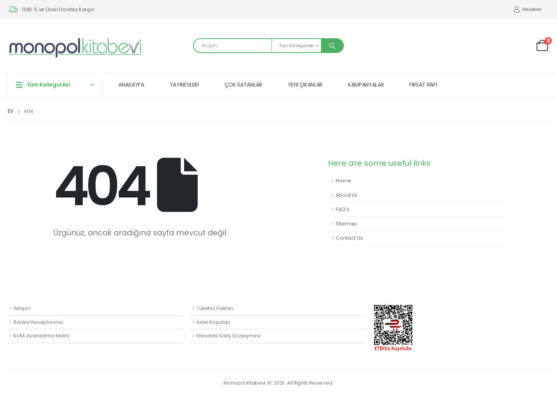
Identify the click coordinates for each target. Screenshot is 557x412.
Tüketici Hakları (214, 308)
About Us (346, 195)
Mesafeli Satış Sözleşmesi (228, 335)
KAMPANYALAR (366, 85)
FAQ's (342, 209)
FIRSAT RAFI (423, 85)
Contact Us (349, 238)
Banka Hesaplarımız (38, 322)
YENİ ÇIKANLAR (305, 85)
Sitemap (346, 223)
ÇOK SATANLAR (243, 85)
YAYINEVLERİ (184, 85)
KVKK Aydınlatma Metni (41, 335)
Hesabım (527, 9)
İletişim (22, 308)
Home (343, 180)
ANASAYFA (131, 85)
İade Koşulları (213, 322)
